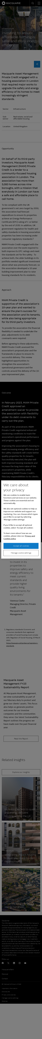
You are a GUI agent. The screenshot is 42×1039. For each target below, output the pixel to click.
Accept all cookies (21, 546)
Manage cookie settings (21, 553)
